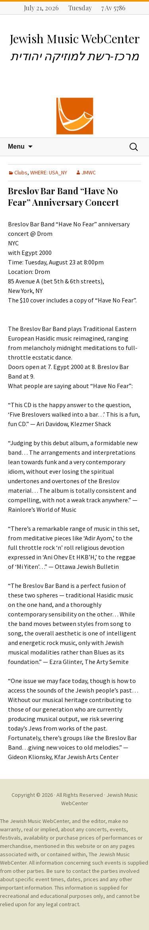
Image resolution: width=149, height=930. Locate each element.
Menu (16, 146)
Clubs (20, 172)
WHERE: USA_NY (48, 172)
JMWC (88, 172)
